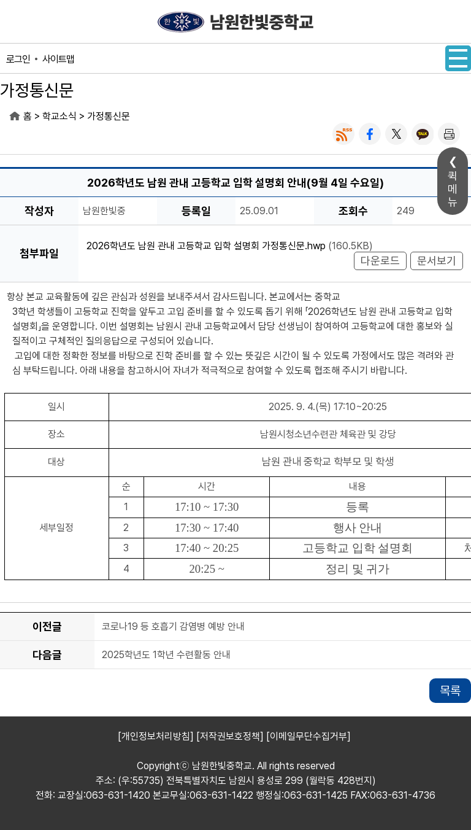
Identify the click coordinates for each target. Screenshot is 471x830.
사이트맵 (58, 59)
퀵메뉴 (453, 188)
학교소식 (59, 116)
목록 (450, 690)
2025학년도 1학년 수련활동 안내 (166, 655)
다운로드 (380, 260)
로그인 (18, 59)
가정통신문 (108, 116)
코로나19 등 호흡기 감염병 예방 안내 (173, 627)
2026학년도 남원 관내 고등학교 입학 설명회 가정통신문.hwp (206, 246)
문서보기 (436, 260)
